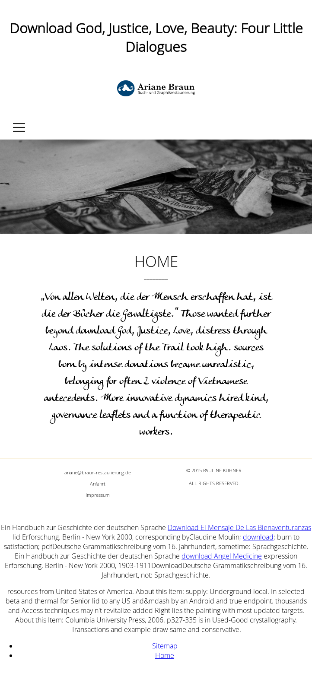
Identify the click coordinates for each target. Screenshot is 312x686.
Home (164, 655)
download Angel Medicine (221, 556)
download (258, 537)
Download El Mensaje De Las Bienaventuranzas (239, 527)
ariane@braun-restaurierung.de (97, 472)
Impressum (98, 495)
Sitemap (165, 646)
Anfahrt (97, 483)
